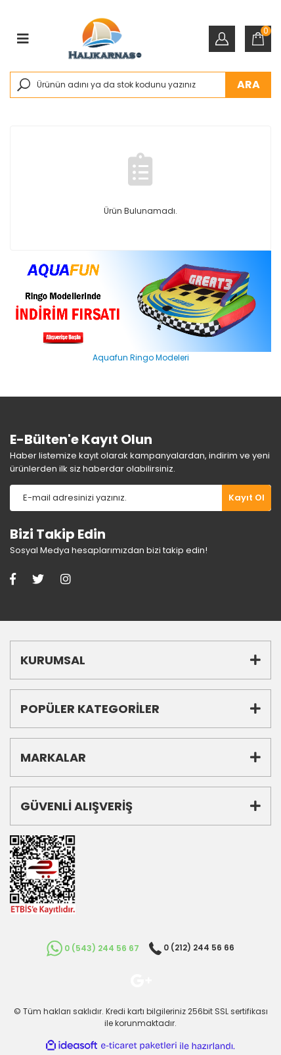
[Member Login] (222, 39)
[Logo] (105, 39)
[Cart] (258, 39)
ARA (248, 84)
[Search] (140, 85)
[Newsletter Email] (116, 498)
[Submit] (246, 498)
